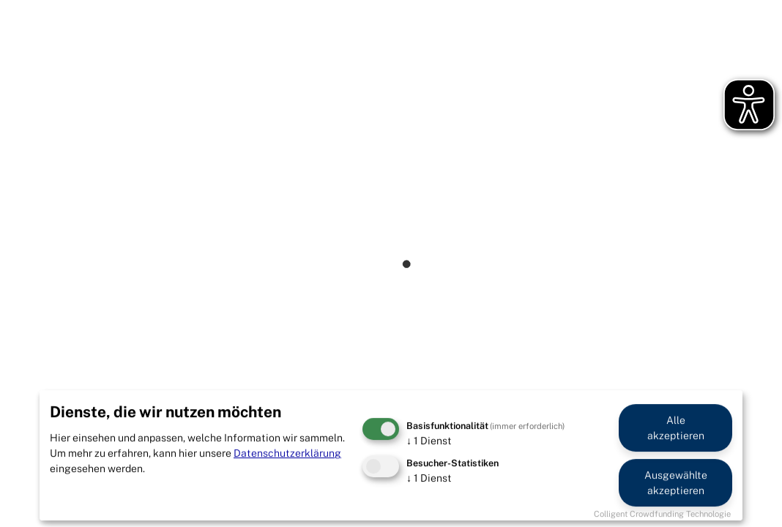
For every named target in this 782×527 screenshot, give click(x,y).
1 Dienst (429, 440)
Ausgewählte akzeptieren (675, 482)
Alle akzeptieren (675, 427)
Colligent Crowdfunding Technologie (662, 514)
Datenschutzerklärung (287, 453)
